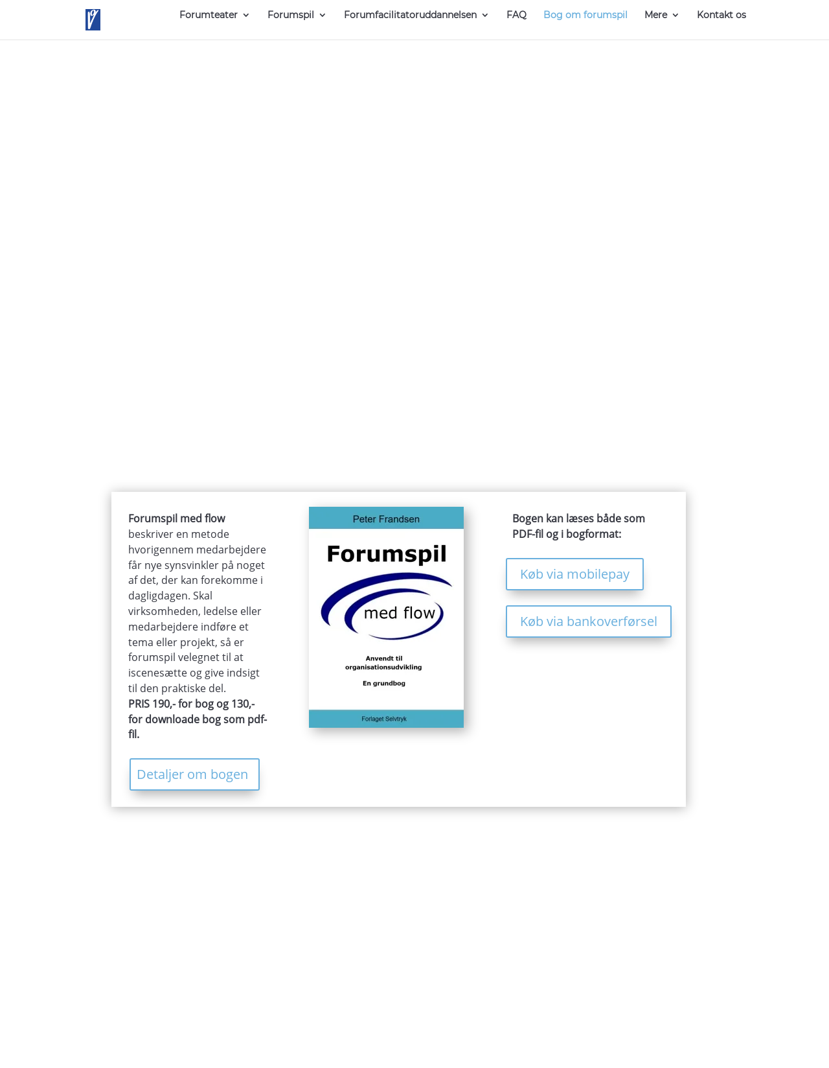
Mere (655, 15)
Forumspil (290, 15)
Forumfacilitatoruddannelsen (410, 15)
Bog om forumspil (585, 15)
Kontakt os (721, 15)
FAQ (516, 15)
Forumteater (208, 15)
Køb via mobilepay (575, 574)
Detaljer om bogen (192, 774)
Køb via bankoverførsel (588, 621)
